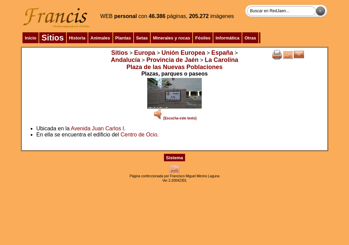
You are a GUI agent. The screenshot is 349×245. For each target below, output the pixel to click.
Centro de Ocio (139, 134)
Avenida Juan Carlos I (97, 128)
